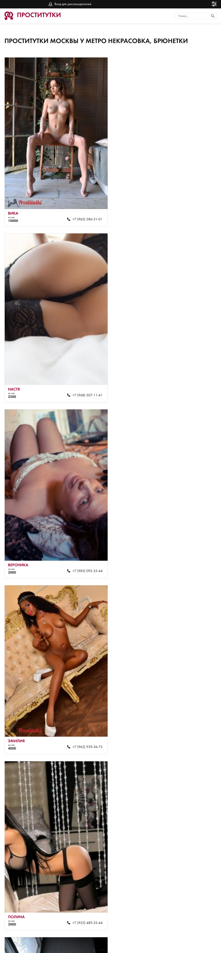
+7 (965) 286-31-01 (85, 215)
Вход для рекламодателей (72, 4)
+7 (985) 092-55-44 (85, 387)
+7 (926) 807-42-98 (192, 903)
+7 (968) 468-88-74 (85, 731)
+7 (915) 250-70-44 (192, 731)
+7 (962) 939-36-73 (192, 387)
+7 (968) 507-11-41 (192, 215)
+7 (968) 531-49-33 (192, 559)
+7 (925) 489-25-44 (85, 559)
